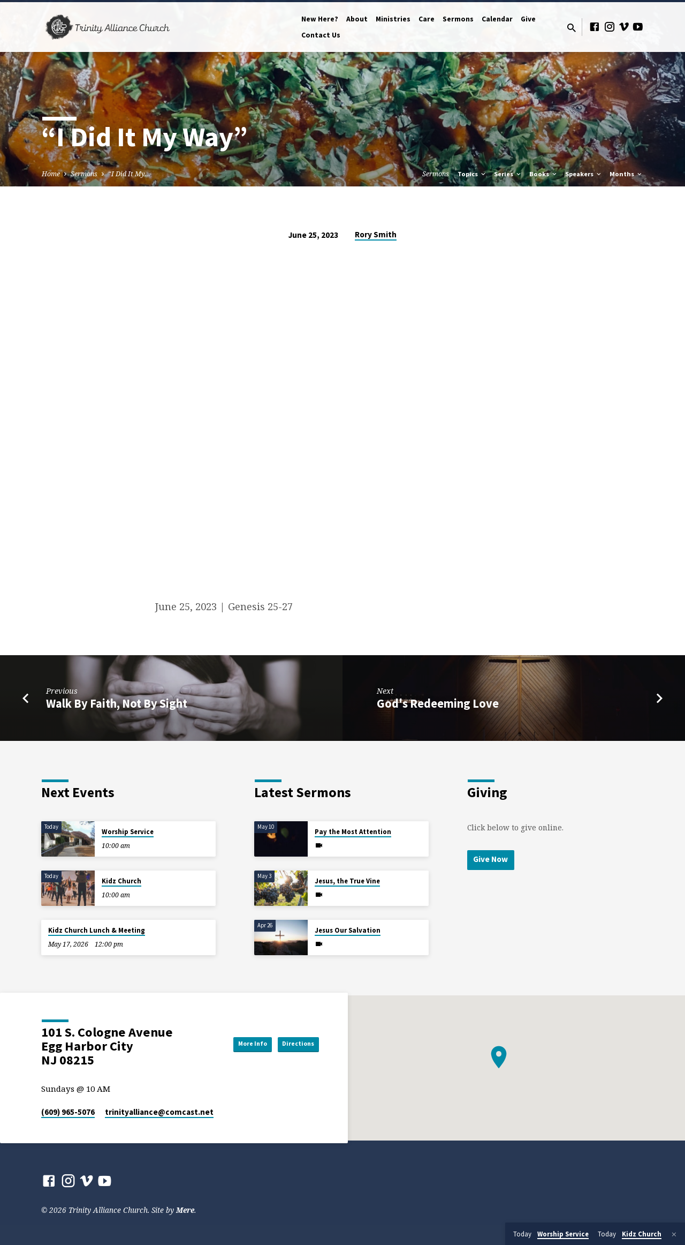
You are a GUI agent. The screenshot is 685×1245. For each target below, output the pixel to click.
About (357, 19)
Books (543, 174)
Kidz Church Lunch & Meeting (96, 930)
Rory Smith (376, 234)
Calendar (497, 19)
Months (626, 174)
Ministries (393, 19)
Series (508, 174)
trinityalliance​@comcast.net (159, 1112)
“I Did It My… (129, 173)
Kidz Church (121, 881)
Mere (185, 1210)
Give (528, 19)
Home (51, 173)
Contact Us (320, 35)
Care (426, 19)
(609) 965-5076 (68, 1112)
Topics (472, 174)
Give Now (493, 859)
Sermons (458, 19)
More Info (232, 1043)
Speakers (584, 174)
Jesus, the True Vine (347, 881)
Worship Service (128, 831)
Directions (291, 1043)
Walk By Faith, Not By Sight (116, 703)
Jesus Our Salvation (347, 930)
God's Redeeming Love (438, 703)
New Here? (319, 19)
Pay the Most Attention (353, 831)
